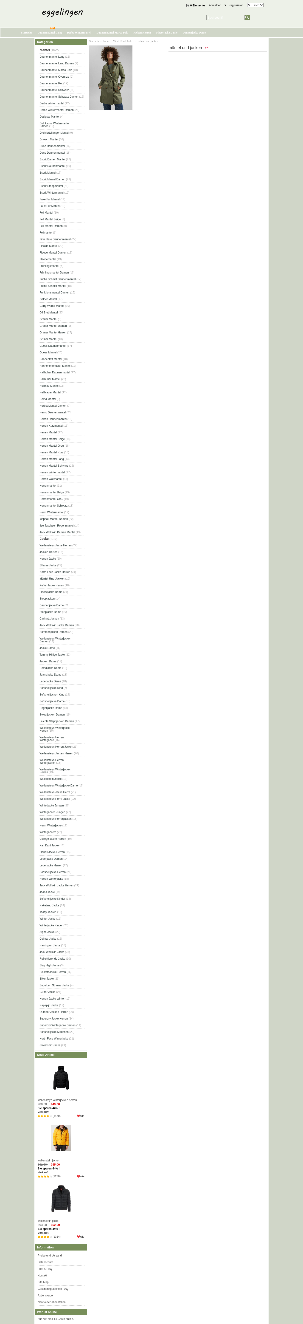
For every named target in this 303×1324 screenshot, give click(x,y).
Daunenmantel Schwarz (54, 90)
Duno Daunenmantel (52, 152)
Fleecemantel (47, 259)
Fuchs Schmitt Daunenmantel (57, 279)
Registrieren (236, 5)
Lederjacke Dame (50, 681)
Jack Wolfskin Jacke (51, 952)
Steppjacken (47, 598)
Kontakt (42, 1275)
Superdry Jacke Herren (53, 1018)
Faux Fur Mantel (49, 206)
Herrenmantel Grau (51, 499)
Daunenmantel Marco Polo (112, 32)
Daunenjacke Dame (194, 32)
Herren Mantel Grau (51, 445)
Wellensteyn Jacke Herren (55, 545)
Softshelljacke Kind (51, 688)
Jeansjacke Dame (50, 674)
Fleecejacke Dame (166, 32)
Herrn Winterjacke (50, 825)
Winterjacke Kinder (51, 925)
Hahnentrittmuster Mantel (54, 365)
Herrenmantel (47, 485)
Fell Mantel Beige (50, 219)
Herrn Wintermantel (51, 512)
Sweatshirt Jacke (49, 1045)
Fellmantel (45, 232)
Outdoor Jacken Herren (53, 1012)
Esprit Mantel (47, 172)
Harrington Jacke (49, 945)
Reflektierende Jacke (52, 958)
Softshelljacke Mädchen (54, 1032)
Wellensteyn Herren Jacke (55, 746)
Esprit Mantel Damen (52, 179)
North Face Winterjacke (53, 1038)
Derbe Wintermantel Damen (56, 110)
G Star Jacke (47, 992)
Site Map (43, 1282)
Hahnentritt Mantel (50, 359)
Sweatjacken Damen (52, 714)
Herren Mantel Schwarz (53, 465)
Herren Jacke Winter (52, 998)
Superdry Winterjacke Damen (57, 1025)
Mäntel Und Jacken (123, 41)
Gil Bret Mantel (48, 312)
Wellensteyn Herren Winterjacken (51, 761)
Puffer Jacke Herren (51, 585)
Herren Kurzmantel (51, 425)
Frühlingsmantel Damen (54, 272)
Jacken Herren (142, 32)
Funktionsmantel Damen (54, 292)
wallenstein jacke (61, 1141)
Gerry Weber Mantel (51, 305)
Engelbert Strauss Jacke (54, 985)
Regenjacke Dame (50, 708)
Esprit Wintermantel (51, 192)
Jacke (106, 41)
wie (82, 1116)
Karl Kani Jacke (49, 845)
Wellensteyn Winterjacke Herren (54, 729)
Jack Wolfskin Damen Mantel (57, 532)
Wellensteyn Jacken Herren (56, 753)
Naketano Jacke (49, 905)
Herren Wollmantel (50, 479)
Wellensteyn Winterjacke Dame (58, 785)
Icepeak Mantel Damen (53, 519)
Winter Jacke (47, 918)
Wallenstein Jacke (50, 778)
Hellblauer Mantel (50, 392)
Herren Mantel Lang (51, 459)
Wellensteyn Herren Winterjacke (51, 739)
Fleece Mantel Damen (52, 252)
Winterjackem (47, 832)
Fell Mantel (46, 212)
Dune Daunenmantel (52, 146)
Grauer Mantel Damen (53, 325)
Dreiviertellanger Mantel (54, 132)
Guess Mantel (47, 352)
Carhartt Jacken (49, 618)
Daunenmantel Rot (50, 83)
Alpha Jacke (46, 932)
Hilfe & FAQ (45, 1268)
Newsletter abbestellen (51, 1302)
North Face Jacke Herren (54, 572)
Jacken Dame (47, 661)
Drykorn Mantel (48, 139)
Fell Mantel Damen (51, 226)
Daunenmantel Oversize (54, 76)
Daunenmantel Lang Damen (56, 63)
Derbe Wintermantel (79, 32)
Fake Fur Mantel (49, 199)
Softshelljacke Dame (52, 701)
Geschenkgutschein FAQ (53, 1288)
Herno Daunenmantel (52, 412)
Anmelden (215, 5)
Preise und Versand (50, 1255)
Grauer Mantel (48, 319)
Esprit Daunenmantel (52, 166)
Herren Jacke (47, 558)
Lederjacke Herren (50, 865)
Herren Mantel (48, 432)
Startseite (26, 32)
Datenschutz (45, 1262)
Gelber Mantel (48, 299)
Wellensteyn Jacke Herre (54, 792)
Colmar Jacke (47, 938)
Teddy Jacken (47, 912)
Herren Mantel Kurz (51, 452)
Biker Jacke (46, 978)
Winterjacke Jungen (51, 805)
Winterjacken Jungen (52, 812)
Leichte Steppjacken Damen (56, 721)
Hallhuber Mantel (49, 379)
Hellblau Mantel (49, 385)
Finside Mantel (48, 246)
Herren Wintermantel (52, 472)
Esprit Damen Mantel (52, 159)
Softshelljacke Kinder (52, 898)
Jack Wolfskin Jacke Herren (56, 885)
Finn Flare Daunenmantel (54, 239)
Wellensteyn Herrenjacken (55, 818)
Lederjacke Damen (51, 858)
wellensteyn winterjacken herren (61, 1081)
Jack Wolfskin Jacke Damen (56, 625)
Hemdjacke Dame (50, 668)
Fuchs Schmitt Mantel (52, 285)
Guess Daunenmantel (52, 345)
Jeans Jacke (47, 892)
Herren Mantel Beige (52, 439)
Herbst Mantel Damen (52, 405)
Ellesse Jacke (47, 565)
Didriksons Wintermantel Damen (54, 125)
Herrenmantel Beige (51, 492)
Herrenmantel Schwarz (53, 505)
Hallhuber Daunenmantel (54, 372)
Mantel (45, 50)
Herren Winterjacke (51, 878)
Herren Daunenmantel (53, 419)
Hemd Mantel (47, 399)
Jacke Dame (47, 648)
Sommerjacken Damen (53, 632)
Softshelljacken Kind (51, 694)
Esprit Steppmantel (51, 186)
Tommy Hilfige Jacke (52, 654)
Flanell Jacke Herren (52, 852)
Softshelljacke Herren (52, 872)
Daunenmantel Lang (50, 32)
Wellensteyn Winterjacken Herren (55, 771)
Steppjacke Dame (50, 612)
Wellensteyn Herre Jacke (54, 798)
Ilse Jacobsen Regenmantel (56, 525)
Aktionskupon (46, 1295)
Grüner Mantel (48, 339)
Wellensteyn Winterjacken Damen (55, 640)
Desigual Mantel (49, 116)
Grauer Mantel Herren (52, 332)
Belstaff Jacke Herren (52, 972)
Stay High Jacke (49, 965)
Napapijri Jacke (48, 1005)
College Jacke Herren (52, 838)
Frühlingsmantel (49, 266)
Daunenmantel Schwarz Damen (58, 96)
